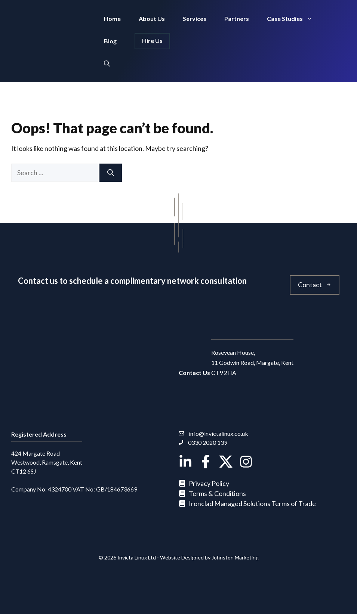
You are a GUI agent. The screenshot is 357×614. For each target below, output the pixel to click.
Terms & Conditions (217, 493)
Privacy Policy (209, 483)
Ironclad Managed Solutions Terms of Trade (252, 503)
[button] (107, 63)
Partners (236, 18)
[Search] (110, 173)
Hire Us (152, 40)
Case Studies (294, 18)
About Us (152, 18)
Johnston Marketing (235, 557)
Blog (110, 40)
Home (112, 18)
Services (194, 18)
